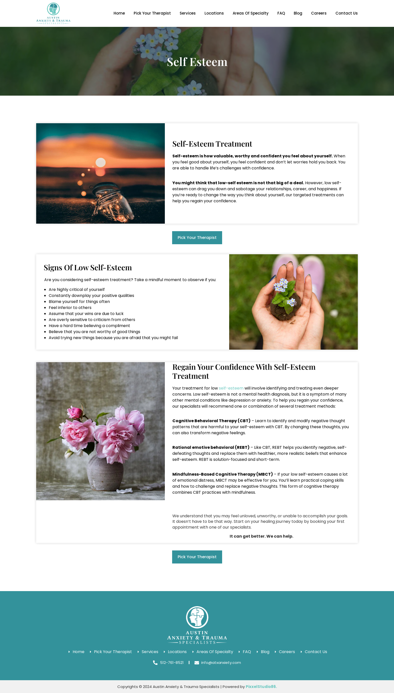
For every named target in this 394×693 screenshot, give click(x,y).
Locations (214, 13)
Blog (298, 13)
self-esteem (231, 388)
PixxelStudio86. (261, 686)
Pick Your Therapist (152, 13)
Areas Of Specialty (251, 13)
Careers (319, 13)
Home (119, 13)
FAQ (281, 13)
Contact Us (346, 13)
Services (188, 13)
